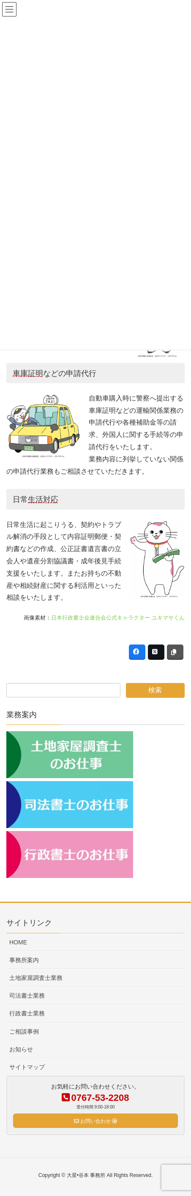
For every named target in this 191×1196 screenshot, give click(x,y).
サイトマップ (27, 1067)
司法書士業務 (27, 995)
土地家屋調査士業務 (36, 977)
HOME (18, 942)
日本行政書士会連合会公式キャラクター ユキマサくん (118, 617)
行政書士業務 (27, 1013)
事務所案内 (24, 960)
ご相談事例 (24, 1031)
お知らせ (21, 1049)
